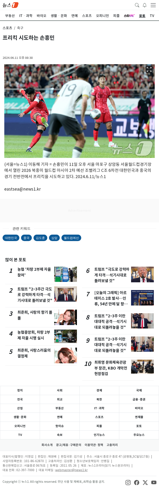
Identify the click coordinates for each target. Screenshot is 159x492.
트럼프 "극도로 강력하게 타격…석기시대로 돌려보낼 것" (111, 275)
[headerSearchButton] (137, 5)
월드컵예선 (71, 238)
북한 (99, 399)
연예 (60, 417)
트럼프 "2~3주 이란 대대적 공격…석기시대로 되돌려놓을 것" (110, 321)
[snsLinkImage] (128, 482)
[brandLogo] (10, 5)
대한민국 (11, 238)
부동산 (59, 408)
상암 (54, 238)
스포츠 (99, 417)
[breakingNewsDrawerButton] (144, 5)
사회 (60, 390)
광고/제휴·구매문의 (68, 445)
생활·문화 (20, 417)
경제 (99, 390)
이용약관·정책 (94, 445)
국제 (139, 390)
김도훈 (40, 238)
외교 (60, 399)
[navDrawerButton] (153, 5)
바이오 (139, 408)
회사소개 (47, 445)
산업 (20, 408)
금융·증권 (139, 399)
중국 (26, 238)
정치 (20, 390)
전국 (20, 399)
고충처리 (112, 445)
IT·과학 (99, 408)
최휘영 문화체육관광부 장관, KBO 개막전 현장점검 (110, 368)
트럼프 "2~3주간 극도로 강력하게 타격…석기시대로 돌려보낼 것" (34, 295)
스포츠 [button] (7, 28)
